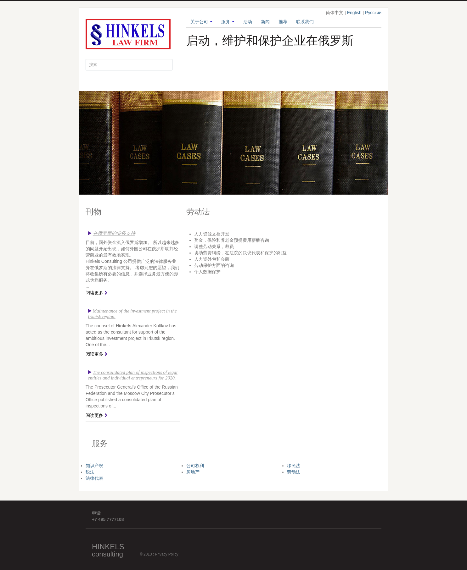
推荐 (283, 21)
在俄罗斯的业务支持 (114, 233)
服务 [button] (227, 21)
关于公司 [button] (201, 21)
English (354, 12)
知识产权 (94, 465)
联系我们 (305, 21)
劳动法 (293, 471)
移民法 (293, 465)
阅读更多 (94, 292)
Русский (373, 12)
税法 (90, 471)
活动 (247, 21)
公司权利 (195, 465)
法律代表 (94, 478)
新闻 (265, 21)
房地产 (193, 471)
